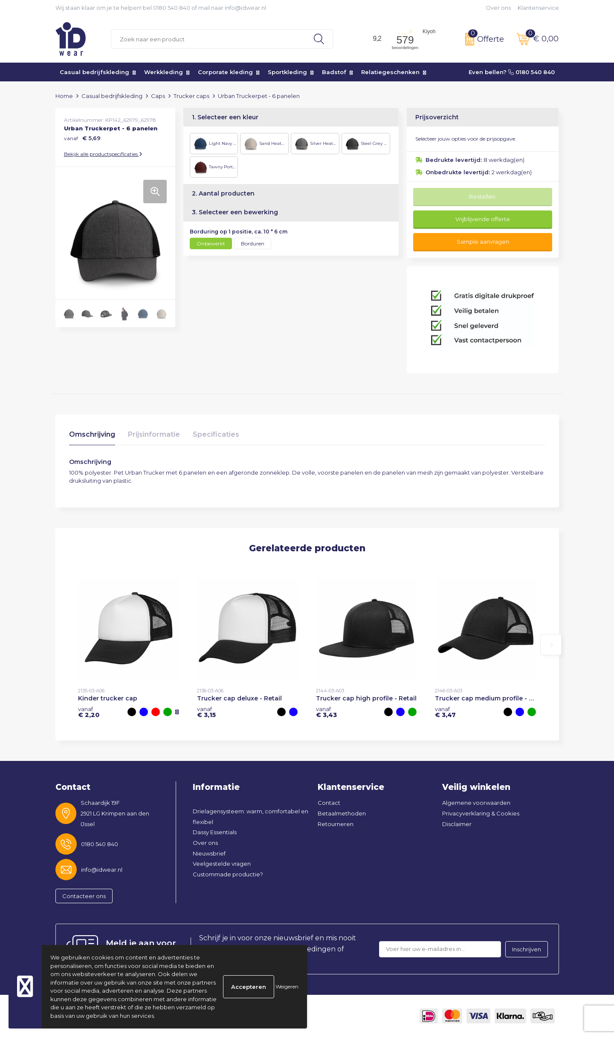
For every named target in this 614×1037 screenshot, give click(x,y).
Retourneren (335, 824)
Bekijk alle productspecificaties (103, 154)
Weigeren (286, 986)
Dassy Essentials (215, 832)
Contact (329, 802)
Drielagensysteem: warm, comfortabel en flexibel (250, 816)
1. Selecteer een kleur (225, 117)
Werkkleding (163, 72)
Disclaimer (457, 824)
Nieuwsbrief (209, 853)
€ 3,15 (206, 712)
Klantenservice (538, 7)
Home (64, 95)
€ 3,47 (445, 712)
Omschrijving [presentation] (92, 434)
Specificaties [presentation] (216, 434)
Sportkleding (287, 72)
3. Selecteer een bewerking (235, 212)
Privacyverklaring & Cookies (480, 813)
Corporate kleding (225, 72)
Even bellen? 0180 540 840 (512, 72)
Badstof (334, 72)
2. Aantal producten (223, 193)
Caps (158, 95)
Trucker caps (191, 95)
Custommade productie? (228, 874)
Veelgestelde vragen (222, 863)
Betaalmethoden (342, 813)
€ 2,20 (88, 712)
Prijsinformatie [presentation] (154, 434)
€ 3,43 (326, 712)
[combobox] (208, 39)
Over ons (498, 7)
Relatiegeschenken (390, 72)
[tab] (92, 436)
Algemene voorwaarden (476, 802)
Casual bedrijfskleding (94, 72)
